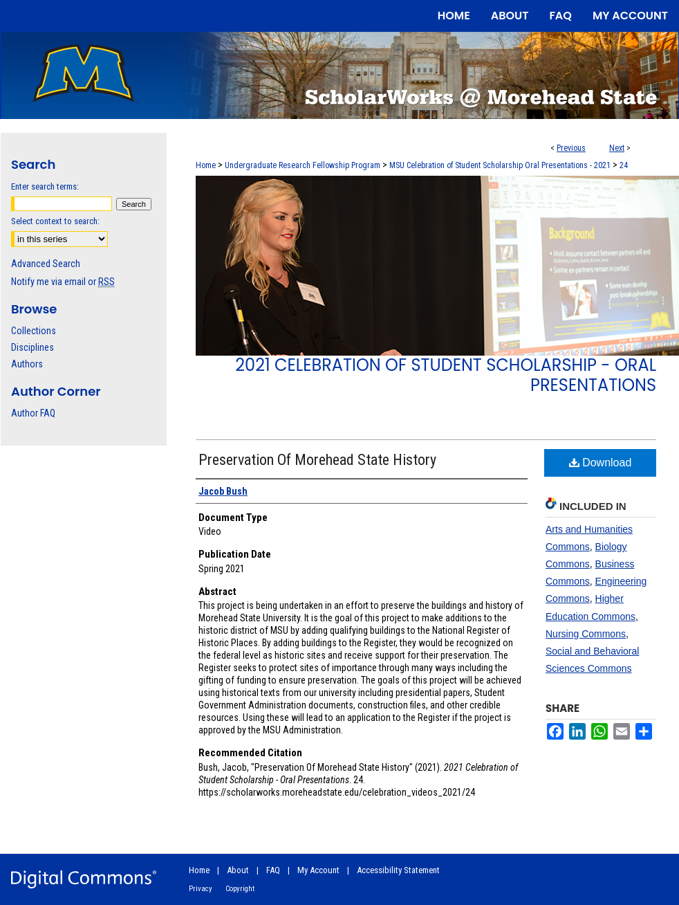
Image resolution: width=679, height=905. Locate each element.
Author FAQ (33, 413)
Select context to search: (55, 221)
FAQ (273, 870)
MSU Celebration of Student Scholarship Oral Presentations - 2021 (500, 165)
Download (600, 462)
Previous (571, 148)
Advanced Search (45, 263)
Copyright (239, 888)
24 (624, 165)
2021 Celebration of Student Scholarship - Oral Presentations (445, 375)
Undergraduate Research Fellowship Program (302, 165)
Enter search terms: (45, 186)
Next (616, 148)
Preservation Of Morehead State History (317, 459)
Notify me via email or (63, 281)
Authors (27, 363)
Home (206, 165)
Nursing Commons (586, 633)
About (238, 870)
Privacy (200, 888)
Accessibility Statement (398, 870)
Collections (33, 330)
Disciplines (32, 347)
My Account (318, 870)
